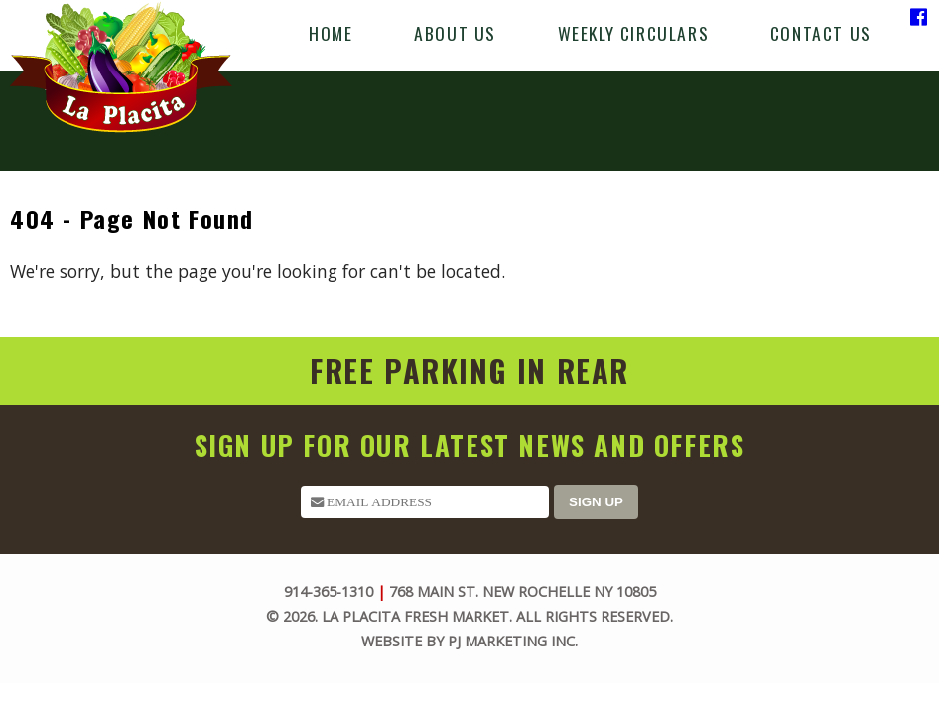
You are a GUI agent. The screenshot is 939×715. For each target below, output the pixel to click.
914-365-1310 (328, 591)
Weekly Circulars (634, 33)
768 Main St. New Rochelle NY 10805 (522, 591)
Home (330, 33)
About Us (455, 33)
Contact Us (821, 33)
